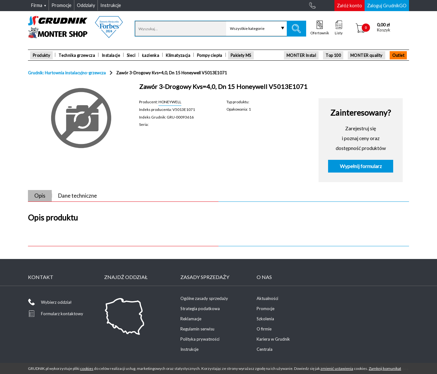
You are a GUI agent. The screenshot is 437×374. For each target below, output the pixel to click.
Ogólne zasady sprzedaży (204, 298)
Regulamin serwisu (197, 328)
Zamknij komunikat (385, 368)
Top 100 (333, 55)
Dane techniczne (77, 195)
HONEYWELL (169, 101)
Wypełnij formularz (361, 166)
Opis (39, 195)
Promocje (265, 308)
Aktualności (267, 298)
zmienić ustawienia (336, 368)
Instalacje (111, 55)
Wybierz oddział (56, 302)
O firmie (264, 328)
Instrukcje (189, 349)
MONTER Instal (301, 55)
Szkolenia (265, 318)
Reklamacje (190, 318)
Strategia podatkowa (200, 308)
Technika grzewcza (76, 55)
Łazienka (150, 55)
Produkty (41, 55)
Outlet (398, 55)
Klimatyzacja (178, 55)
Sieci (131, 55)
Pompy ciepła (209, 55)
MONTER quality (366, 55)
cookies (86, 368)
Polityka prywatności (199, 339)
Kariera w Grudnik (273, 339)
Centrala (264, 349)
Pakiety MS (241, 55)
